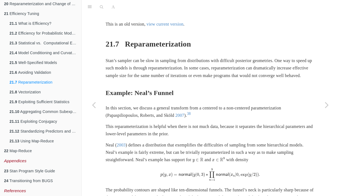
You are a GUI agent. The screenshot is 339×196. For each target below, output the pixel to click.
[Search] (101, 7)
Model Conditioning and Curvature (44, 53)
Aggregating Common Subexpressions (45, 111)
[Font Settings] (113, 7)
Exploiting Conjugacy (33, 121)
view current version (165, 24)
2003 (121, 145)
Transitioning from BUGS (28, 181)
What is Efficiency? (30, 23)
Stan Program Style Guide (29, 171)
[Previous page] (94, 105)
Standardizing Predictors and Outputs (45, 131)
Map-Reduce (18, 151)
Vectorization (25, 92)
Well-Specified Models (33, 62)
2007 (179, 115)
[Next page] (327, 105)
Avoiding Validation (30, 72)
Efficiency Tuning (21, 13)
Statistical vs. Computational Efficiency (45, 43)
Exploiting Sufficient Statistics (39, 102)
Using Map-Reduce (32, 141)
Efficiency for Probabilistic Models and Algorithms (45, 33)
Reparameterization (31, 82)
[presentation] (197, 160)
